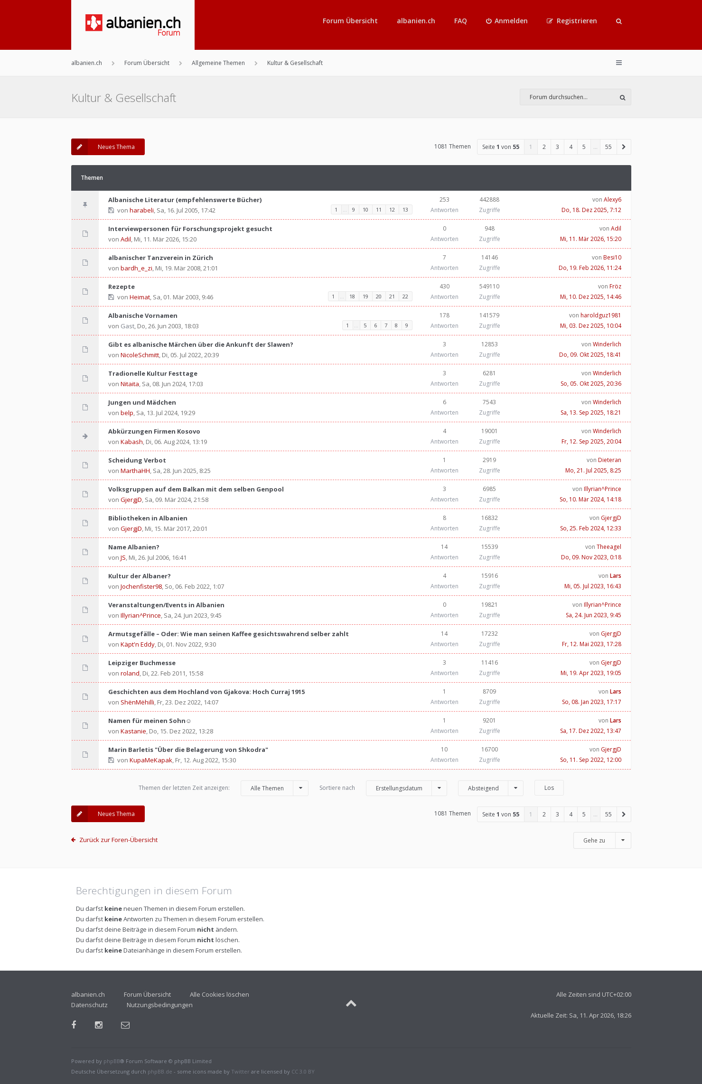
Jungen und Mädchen (142, 402)
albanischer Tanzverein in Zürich (160, 257)
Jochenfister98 (141, 586)
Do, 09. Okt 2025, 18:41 (590, 355)
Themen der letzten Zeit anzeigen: (224, 788)
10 (365, 209)
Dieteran (609, 460)
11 (379, 209)
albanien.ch (416, 20)
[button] (624, 147)
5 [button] (584, 147)
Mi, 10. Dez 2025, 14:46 (590, 297)
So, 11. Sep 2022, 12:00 (590, 760)
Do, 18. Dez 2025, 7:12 (591, 210)
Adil (126, 239)
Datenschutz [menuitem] (89, 1005)
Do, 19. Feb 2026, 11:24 (590, 268)
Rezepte (121, 286)
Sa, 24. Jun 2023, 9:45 (593, 615)
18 (352, 296)
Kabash (132, 441)
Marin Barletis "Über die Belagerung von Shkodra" (188, 749)
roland (130, 673)
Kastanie (133, 731)
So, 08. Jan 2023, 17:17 (591, 702)
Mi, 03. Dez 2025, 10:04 (590, 326)
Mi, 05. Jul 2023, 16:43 (592, 586)
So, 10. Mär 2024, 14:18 (590, 499)
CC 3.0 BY (303, 1071)
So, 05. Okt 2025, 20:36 (591, 384)
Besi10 (612, 257)
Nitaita (130, 384)
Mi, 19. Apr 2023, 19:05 (591, 673)
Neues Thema (103, 147)
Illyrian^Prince (602, 489)
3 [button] (557, 147)
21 (392, 296)
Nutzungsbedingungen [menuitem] (160, 1005)
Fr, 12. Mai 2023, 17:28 (591, 644)
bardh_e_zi (136, 268)
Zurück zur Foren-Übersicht (118, 839)
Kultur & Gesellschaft (123, 97)
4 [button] (570, 147)
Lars (615, 576)
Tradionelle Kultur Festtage (152, 373)
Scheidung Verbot (137, 460)
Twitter (240, 1071)
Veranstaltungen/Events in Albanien (166, 605)
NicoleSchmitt (140, 355)
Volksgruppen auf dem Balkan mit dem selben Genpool (196, 489)
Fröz (615, 286)
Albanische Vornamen (143, 315)
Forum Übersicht (350, 20)
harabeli (142, 210)
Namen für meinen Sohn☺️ (150, 720)
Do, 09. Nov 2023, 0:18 (591, 557)
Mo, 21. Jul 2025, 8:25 (593, 470)
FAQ (460, 20)
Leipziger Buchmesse (142, 662)
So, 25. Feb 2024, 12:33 (590, 528)
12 (392, 209)
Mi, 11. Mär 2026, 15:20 (590, 239)
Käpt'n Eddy (138, 644)
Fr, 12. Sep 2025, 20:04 (591, 441)
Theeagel (609, 547)
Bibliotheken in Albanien (147, 518)
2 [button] (544, 147)
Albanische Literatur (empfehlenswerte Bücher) (185, 199)
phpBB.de (160, 1071)
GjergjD (131, 499)
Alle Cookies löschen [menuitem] (219, 994)
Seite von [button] (500, 147)
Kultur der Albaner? (139, 576)
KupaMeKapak (151, 760)
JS (123, 557)
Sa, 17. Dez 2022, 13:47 (590, 731)
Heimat (140, 297)
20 (379, 296)
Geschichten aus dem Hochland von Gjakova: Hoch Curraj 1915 (206, 691)
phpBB (111, 1061)
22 (405, 296)
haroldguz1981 (600, 315)
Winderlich (607, 344)
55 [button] (608, 147)
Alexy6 (612, 199)
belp (127, 412)
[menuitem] (507, 21)
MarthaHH (135, 470)
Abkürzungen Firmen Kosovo (154, 431)
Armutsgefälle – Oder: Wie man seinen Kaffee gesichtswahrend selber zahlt (228, 634)
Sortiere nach (383, 788)
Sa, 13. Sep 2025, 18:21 (591, 412)
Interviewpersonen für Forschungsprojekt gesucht (190, 228)
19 (365, 296)
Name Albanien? (133, 547)
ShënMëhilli (137, 702)
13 (405, 209)
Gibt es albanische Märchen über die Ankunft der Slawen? (200, 344)
